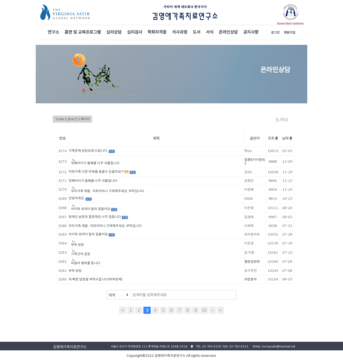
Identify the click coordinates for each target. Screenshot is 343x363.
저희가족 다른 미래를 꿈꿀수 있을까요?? (97, 171)
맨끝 (220, 310)
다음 (212, 310)
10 (204, 310)
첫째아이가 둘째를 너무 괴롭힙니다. (93, 181)
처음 (122, 310)
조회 (273, 138)
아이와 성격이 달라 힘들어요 (89, 234)
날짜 (287, 138)
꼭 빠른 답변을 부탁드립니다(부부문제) (95, 279)
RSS (282, 119)
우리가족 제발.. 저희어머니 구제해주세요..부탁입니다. (105, 226)
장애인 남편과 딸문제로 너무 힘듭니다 (95, 217)
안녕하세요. (77, 198)
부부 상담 (75, 270)
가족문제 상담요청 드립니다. (89, 150)
